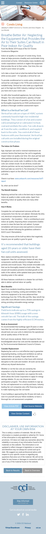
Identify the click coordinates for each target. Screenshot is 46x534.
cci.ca (38, 528)
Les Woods (5, 30)
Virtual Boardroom (12, 528)
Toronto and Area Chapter (32, 28)
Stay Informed (23, 502)
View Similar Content (20, 413)
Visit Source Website (33, 406)
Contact (19, 3)
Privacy (28, 528)
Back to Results (13, 470)
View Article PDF (11, 406)
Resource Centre (31, 3)
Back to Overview (32, 470)
